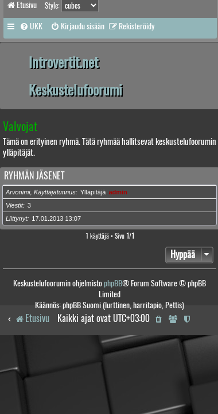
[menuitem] (31, 26)
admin (117, 192)
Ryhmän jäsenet (34, 175)
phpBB (113, 283)
